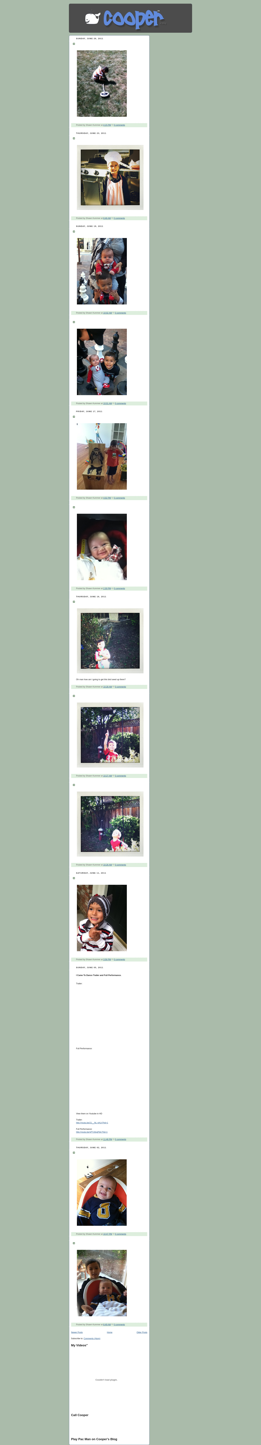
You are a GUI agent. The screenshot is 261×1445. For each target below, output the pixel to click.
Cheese (82, 1243)
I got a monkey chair (92, 416)
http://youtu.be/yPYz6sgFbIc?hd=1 (92, 1132)
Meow (80, 877)
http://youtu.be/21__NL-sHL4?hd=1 (92, 1123)
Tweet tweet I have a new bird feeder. (104, 601)
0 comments (119, 125)
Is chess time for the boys (96, 321)
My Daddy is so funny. (93, 1152)
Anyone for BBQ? (90, 138)
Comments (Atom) (92, 1338)
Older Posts (142, 1332)
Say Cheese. (85, 507)
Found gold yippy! (90, 43)
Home (109, 1332)
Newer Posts (77, 1332)
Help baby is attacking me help (100, 231)
